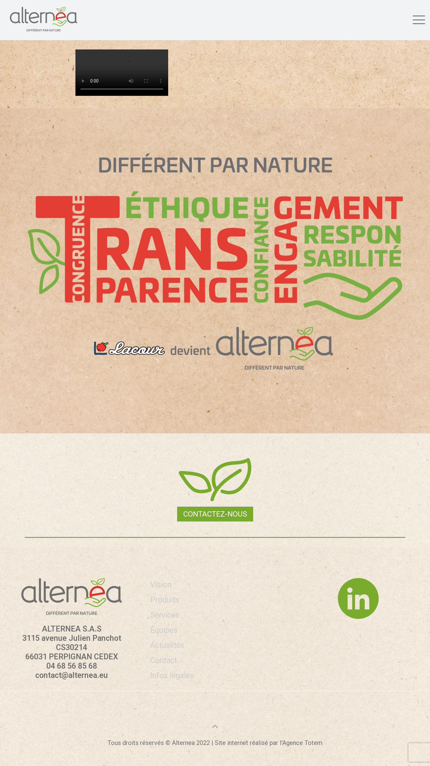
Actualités (167, 645)
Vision (161, 584)
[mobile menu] (418, 19)
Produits (164, 599)
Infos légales (172, 675)
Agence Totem (302, 743)
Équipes (163, 630)
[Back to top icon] (215, 726)
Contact (163, 660)
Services (164, 615)
